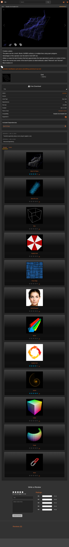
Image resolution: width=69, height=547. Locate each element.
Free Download (34, 86)
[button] (5, 2)
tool (40, 69)
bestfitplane (12, 69)
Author (10, 147)
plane (20, 69)
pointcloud (33, 69)
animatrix (5, 69)
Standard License (62, 110)
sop (37, 69)
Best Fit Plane (6, 126)
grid (17, 69)
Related (5, 147)
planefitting (25, 69)
